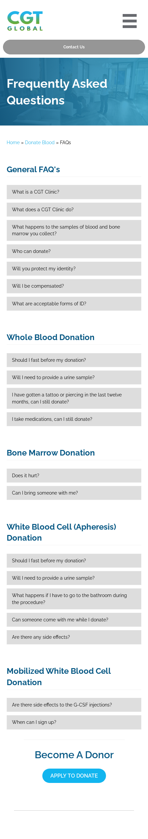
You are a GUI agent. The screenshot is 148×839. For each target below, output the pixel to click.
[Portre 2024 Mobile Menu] (129, 21)
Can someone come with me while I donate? (60, 619)
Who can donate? (31, 251)
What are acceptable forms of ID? (49, 303)
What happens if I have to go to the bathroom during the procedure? (69, 599)
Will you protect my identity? (44, 268)
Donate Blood (40, 142)
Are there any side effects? (41, 637)
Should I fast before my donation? (49, 360)
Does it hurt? (25, 475)
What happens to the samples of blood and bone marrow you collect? (66, 230)
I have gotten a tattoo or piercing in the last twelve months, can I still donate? (67, 398)
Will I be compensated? (38, 286)
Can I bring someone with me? (45, 493)
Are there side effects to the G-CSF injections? (62, 705)
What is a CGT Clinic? (35, 192)
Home (13, 142)
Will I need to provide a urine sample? (53, 377)
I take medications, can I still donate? (52, 419)
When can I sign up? (34, 722)
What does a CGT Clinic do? (43, 209)
